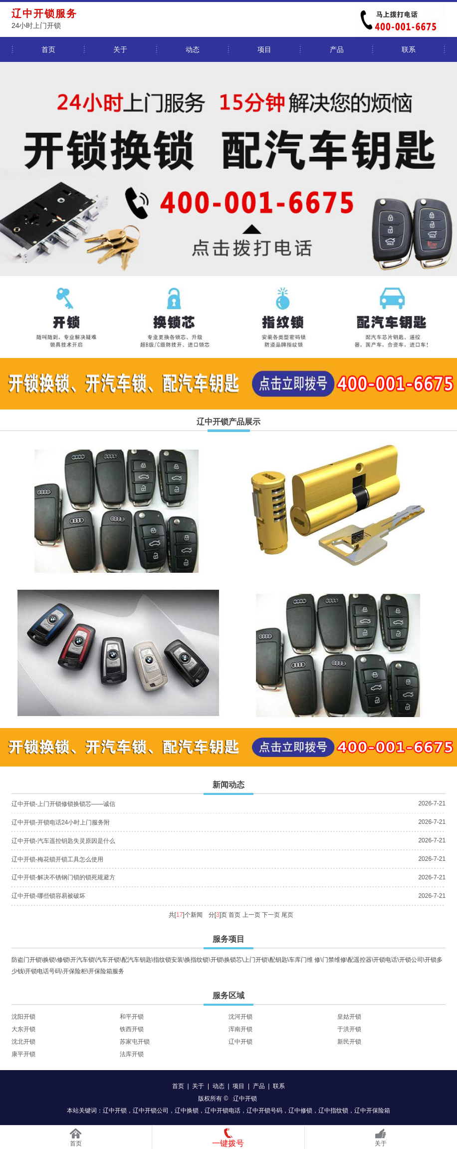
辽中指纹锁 (333, 1110)
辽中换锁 (187, 1110)
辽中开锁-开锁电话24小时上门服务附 (60, 822)
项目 (264, 49)
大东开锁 (23, 1029)
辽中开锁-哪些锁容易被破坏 (48, 895)
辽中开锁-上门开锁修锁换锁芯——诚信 (63, 803)
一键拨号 (228, 1143)
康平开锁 (23, 1054)
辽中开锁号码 (264, 1110)
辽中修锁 (300, 1110)
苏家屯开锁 (135, 1041)
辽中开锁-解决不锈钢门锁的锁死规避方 (63, 877)
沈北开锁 (23, 1041)
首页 (48, 49)
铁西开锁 (132, 1029)
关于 (120, 49)
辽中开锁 (240, 1041)
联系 (409, 49)
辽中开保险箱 (372, 1110)
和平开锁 (132, 1016)
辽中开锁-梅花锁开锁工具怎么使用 (57, 859)
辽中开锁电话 (222, 1110)
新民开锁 (349, 1041)
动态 (193, 49)
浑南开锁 (240, 1029)
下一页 (271, 914)
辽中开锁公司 (151, 1110)
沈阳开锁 (23, 1016)
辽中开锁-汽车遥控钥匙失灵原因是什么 (63, 840)
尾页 (287, 914)
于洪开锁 (349, 1029)
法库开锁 (132, 1054)
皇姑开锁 (349, 1016)
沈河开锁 (240, 1016)
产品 (337, 49)
